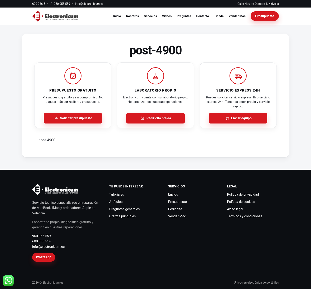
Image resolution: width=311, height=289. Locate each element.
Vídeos (167, 16)
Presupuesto (264, 16)
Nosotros (132, 16)
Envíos (173, 194)
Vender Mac (237, 16)
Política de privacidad (243, 194)
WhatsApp (43, 257)
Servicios (150, 16)
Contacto (202, 16)
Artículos (116, 202)
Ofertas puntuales (122, 216)
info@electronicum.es (89, 3)
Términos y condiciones (244, 216)
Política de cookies (241, 202)
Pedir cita (175, 209)
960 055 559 (62, 3)
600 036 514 (40, 3)
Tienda (219, 16)
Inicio (117, 16)
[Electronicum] (55, 16)
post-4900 (46, 140)
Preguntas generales (124, 209)
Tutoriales (116, 194)
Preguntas (184, 16)
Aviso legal (235, 209)
